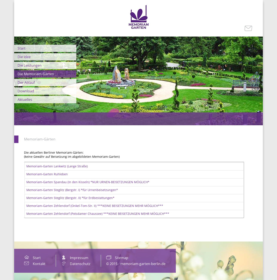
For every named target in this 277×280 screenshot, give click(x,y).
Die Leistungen (30, 65)
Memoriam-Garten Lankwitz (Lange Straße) (57, 166)
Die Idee (24, 57)
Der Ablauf (26, 82)
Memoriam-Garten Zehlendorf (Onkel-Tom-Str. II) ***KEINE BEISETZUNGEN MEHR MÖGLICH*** (94, 206)
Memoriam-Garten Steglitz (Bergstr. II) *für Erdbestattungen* (70, 198)
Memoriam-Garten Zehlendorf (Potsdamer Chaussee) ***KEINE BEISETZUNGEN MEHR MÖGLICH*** (97, 214)
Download (26, 91)
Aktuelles (25, 99)
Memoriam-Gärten (39, 139)
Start (22, 48)
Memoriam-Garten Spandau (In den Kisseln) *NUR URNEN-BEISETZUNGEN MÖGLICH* (87, 182)
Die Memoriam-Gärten (36, 74)
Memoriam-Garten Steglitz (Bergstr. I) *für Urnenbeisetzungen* (72, 190)
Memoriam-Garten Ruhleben (47, 174)
